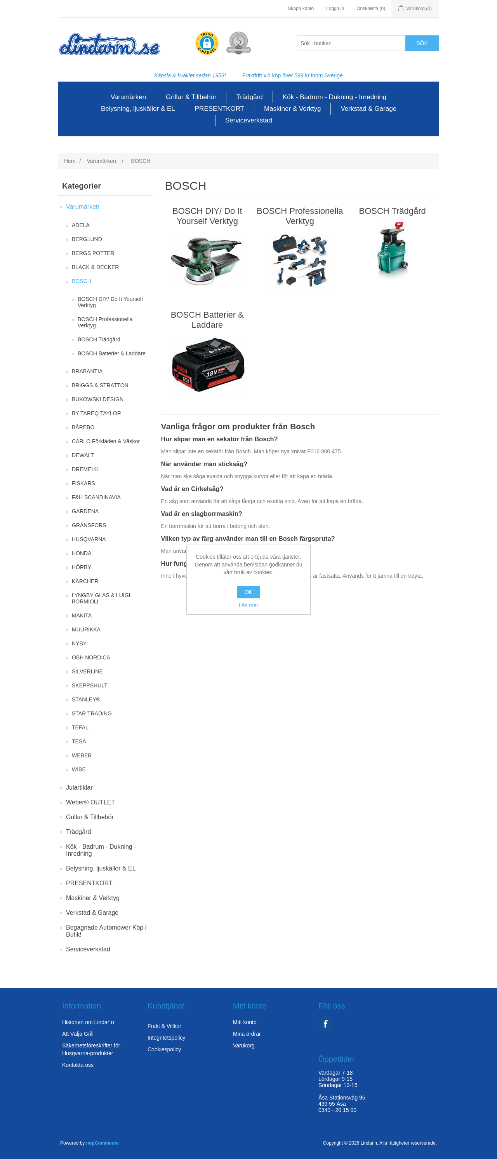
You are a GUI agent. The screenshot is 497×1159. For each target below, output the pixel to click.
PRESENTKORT (219, 108)
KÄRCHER (85, 581)
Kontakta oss (78, 1065)
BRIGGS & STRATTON (100, 385)
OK (248, 592)
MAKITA (82, 615)
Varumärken (128, 97)
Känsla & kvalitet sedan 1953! (190, 75)
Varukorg (244, 1045)
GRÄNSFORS (89, 525)
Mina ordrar (247, 1034)
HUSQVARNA (89, 539)
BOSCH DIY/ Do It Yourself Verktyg (110, 302)
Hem (70, 161)
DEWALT (83, 455)
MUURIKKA (86, 629)
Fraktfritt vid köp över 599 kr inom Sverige (292, 75)
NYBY (79, 643)
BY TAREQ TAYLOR (96, 413)
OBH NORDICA (91, 657)
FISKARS (83, 483)
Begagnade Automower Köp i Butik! (106, 931)
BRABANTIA (87, 371)
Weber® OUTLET (90, 802)
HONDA (82, 553)
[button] (207, 43)
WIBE (79, 769)
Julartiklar (79, 787)
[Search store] (351, 43)
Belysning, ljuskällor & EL (138, 108)
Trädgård (249, 97)
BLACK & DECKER (95, 267)
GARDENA (85, 511)
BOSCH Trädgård (99, 339)
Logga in (335, 8)
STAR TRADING (92, 713)
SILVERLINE (87, 671)
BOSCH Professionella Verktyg (105, 322)
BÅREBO (83, 427)
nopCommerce (102, 1143)
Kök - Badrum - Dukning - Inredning (334, 97)
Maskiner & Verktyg (292, 108)
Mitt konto (245, 1022)
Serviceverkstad (248, 120)
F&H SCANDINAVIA (96, 497)
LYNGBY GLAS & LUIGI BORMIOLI (101, 598)
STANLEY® (86, 699)
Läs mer (249, 605)
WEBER (82, 755)
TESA (79, 741)
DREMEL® (85, 469)
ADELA (81, 225)
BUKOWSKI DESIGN (97, 399)
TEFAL (80, 727)
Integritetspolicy (166, 1038)
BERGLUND (87, 239)
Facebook (325, 1023)
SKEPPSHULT (90, 685)
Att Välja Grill (78, 1034)
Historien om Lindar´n (88, 1022)
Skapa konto (301, 8)
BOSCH (81, 281)
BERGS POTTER (93, 253)
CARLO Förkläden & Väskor (106, 441)
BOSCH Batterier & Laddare (112, 353)
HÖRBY (81, 567)
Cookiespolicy (164, 1049)
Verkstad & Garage (368, 108)
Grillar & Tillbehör (191, 97)
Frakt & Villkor (164, 1026)
